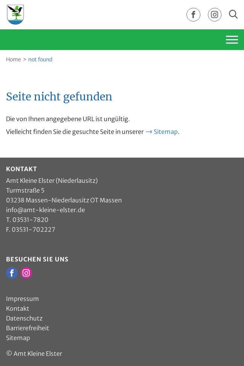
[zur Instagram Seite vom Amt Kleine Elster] (214, 15)
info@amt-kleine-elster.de (45, 210)
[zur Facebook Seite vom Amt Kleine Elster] (193, 15)
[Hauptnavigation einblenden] (214, 39)
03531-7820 (30, 219)
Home (13, 59)
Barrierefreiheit (27, 328)
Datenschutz (24, 318)
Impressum (22, 298)
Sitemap (166, 131)
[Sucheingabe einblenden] (233, 14)
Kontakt (17, 308)
